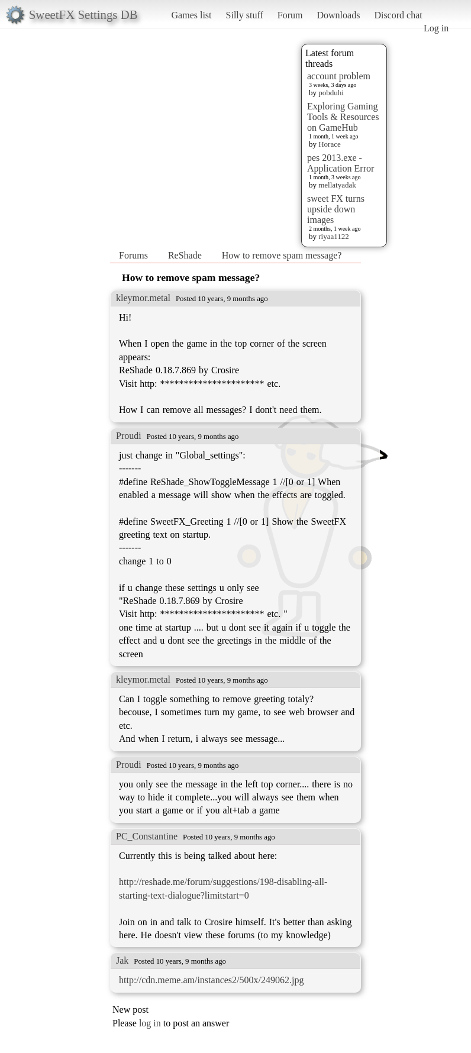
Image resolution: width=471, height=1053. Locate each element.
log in (150, 1023)
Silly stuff (244, 15)
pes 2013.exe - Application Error (340, 163)
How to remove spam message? (282, 255)
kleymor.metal (143, 298)
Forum (290, 15)
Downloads (338, 15)
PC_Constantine (147, 836)
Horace (329, 144)
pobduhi (331, 92)
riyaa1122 (333, 236)
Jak (122, 960)
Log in (436, 28)
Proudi (128, 436)
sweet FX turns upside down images (335, 209)
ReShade (185, 255)
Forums (133, 255)
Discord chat (398, 15)
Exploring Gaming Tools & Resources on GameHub (343, 117)
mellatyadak (337, 184)
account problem (338, 76)
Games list (192, 15)
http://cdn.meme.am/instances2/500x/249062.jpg (211, 980)
